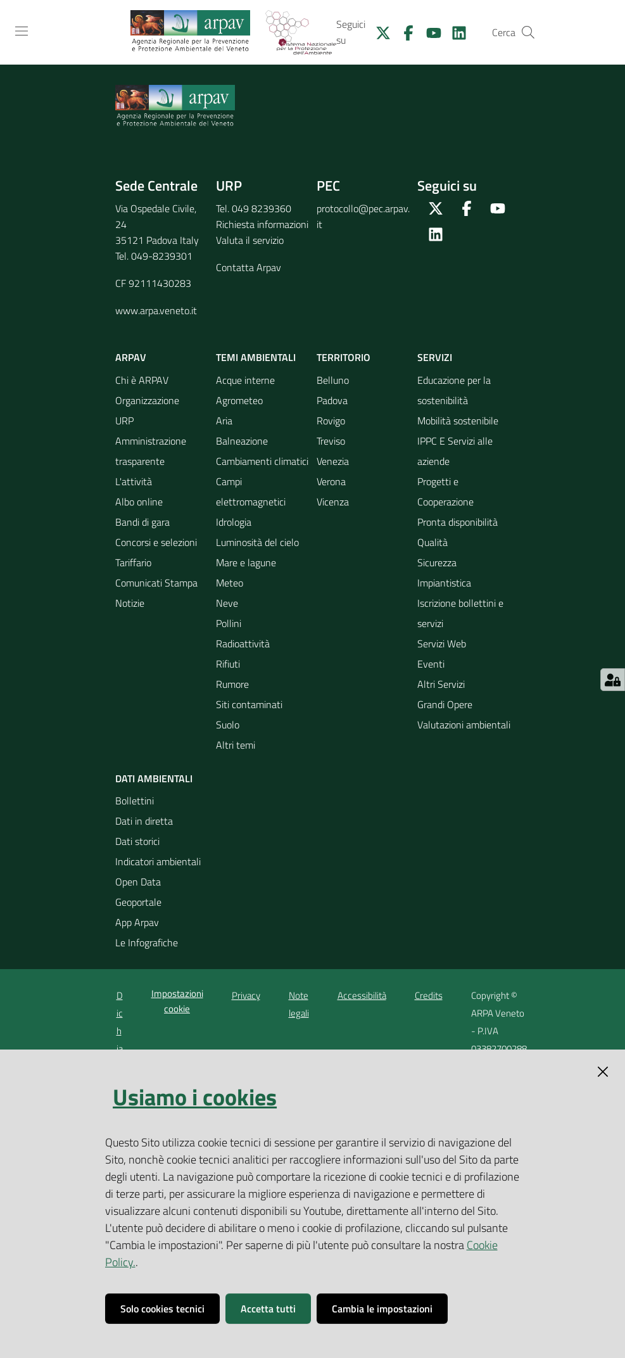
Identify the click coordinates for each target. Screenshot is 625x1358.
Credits (429, 995)
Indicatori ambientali (158, 861)
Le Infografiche (146, 942)
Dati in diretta (144, 820)
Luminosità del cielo (257, 542)
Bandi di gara (142, 522)
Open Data (138, 881)
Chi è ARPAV (141, 380)
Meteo (229, 582)
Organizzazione (147, 400)
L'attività (133, 481)
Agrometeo (239, 400)
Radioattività (243, 643)
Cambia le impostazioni (382, 1308)
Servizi (434, 357)
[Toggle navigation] (21, 31)
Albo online (139, 501)
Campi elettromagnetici (251, 491)
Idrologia (233, 522)
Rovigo (331, 420)
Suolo (227, 724)
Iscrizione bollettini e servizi (460, 613)
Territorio (343, 357)
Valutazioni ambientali (463, 724)
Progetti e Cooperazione (445, 491)
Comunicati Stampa (156, 582)
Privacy (246, 995)
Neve (227, 603)
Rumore (232, 684)
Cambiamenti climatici (262, 461)
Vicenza (333, 501)
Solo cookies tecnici (162, 1308)
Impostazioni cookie (177, 1000)
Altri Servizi (441, 684)
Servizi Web (441, 643)
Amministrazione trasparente (150, 451)
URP (124, 420)
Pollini (228, 623)
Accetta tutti (268, 1308)
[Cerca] (528, 32)
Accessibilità (362, 995)
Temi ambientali (256, 357)
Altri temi (235, 744)
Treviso (331, 440)
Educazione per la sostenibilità (454, 390)
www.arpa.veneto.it (156, 310)
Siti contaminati (249, 704)
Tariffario (133, 562)
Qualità (432, 542)
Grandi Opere (444, 704)
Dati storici (137, 841)
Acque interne (245, 380)
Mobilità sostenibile (457, 420)
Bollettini (134, 800)
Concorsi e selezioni (156, 542)
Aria (224, 420)
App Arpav (137, 922)
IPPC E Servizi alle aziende (455, 451)
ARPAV (130, 357)
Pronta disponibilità (457, 522)
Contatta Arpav (248, 267)
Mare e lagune (246, 562)
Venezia (333, 461)
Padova (332, 400)
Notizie (129, 603)
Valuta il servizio (250, 240)
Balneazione (242, 440)
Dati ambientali (154, 778)
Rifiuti (228, 663)
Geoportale (138, 902)
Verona (331, 481)
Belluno (333, 380)
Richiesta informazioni (262, 224)
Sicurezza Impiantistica (444, 572)
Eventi (431, 663)
